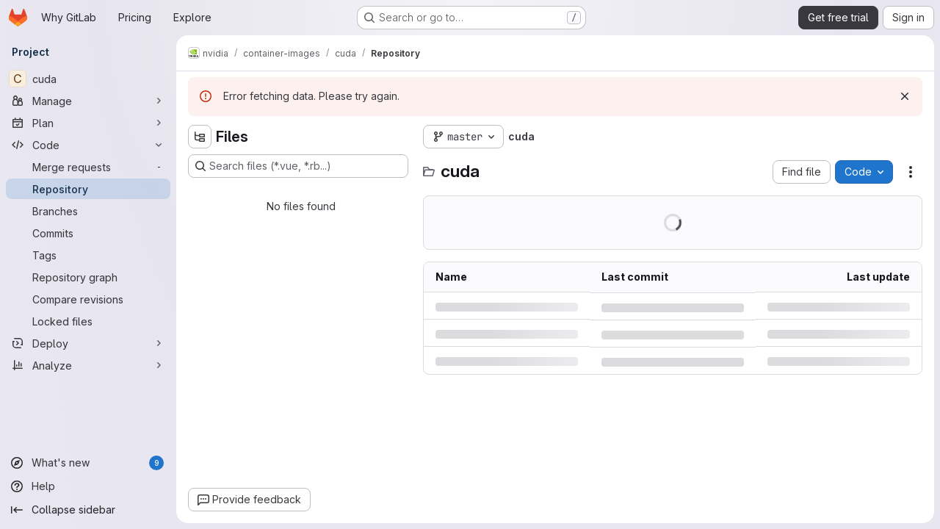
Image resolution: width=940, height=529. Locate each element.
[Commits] (88, 233)
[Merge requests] (88, 166)
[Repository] (88, 189)
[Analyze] (88, 365)
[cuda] (88, 78)
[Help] (88, 486)
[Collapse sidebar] (88, 510)
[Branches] (88, 211)
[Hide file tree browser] (200, 136)
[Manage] (88, 100)
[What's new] (88, 463)
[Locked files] (88, 321)
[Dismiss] (905, 96)
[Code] (88, 144)
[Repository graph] (88, 277)
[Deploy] (88, 343)
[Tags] (88, 255)
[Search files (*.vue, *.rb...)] (298, 166)
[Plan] (88, 122)
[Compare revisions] (88, 299)
